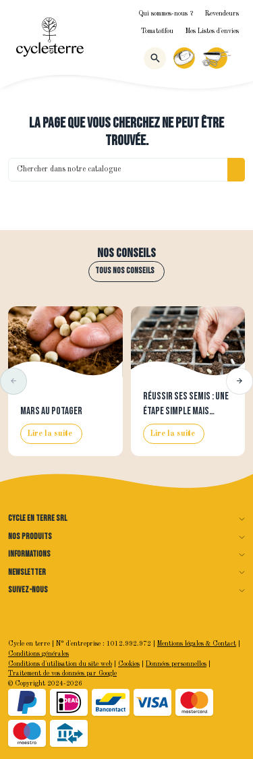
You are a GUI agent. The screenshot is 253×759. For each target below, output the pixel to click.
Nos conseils (126, 253)
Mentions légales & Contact (196, 644)
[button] (13, 381)
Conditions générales (38, 654)
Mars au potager (51, 411)
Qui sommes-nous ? (165, 14)
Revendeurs (222, 14)
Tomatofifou (157, 31)
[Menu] (239, 58)
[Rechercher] (155, 58)
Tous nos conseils (124, 271)
